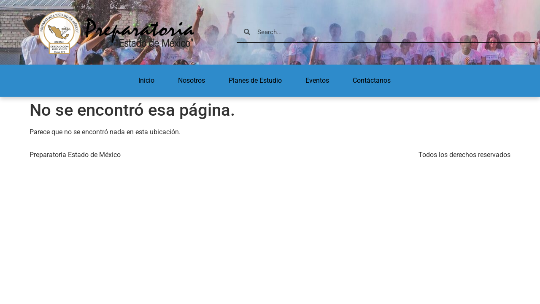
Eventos (317, 80)
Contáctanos (372, 80)
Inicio (146, 80)
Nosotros (191, 80)
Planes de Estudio (255, 80)
